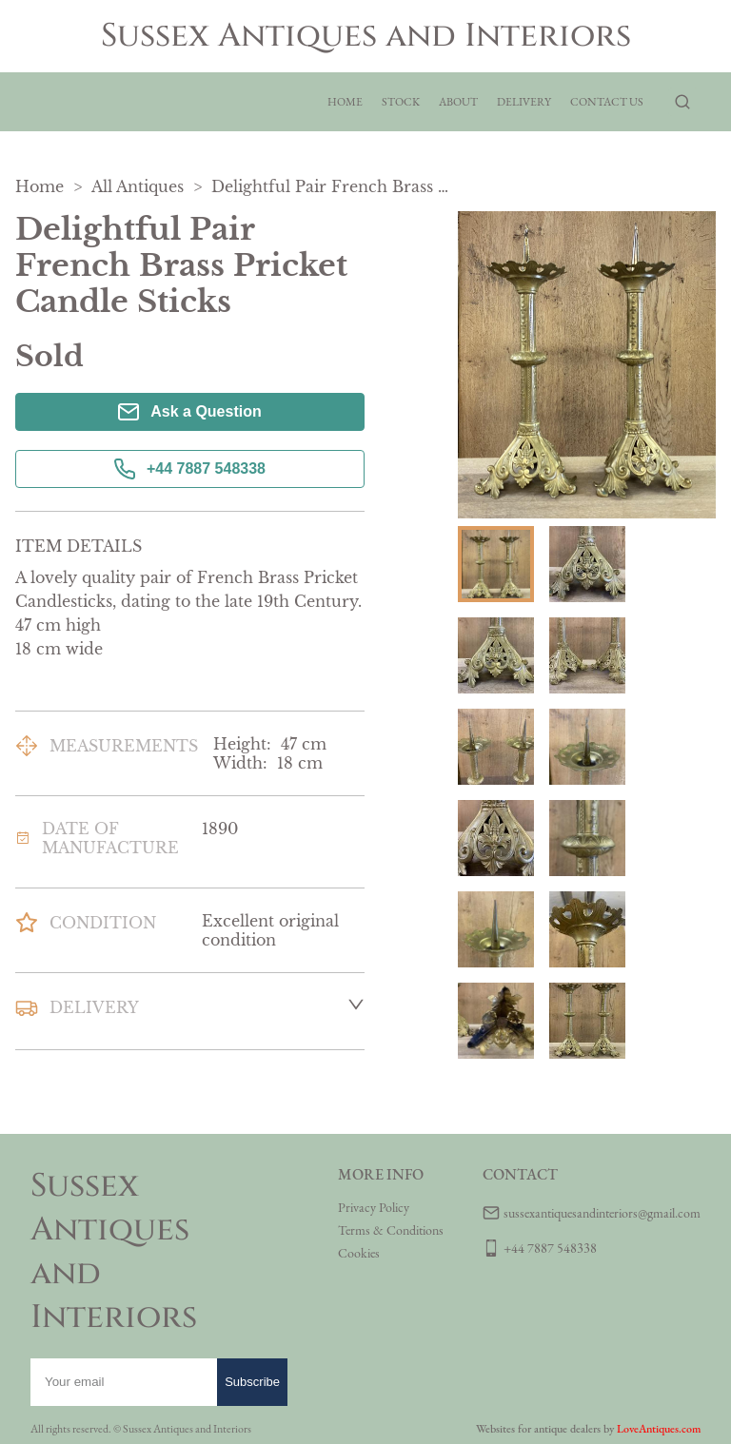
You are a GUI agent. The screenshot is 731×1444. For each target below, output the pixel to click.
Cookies (359, 1252)
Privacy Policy (373, 1207)
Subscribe (252, 1382)
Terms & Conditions (391, 1230)
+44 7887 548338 (190, 469)
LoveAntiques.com (659, 1428)
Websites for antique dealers (538, 1428)
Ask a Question (189, 411)
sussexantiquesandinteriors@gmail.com (602, 1212)
